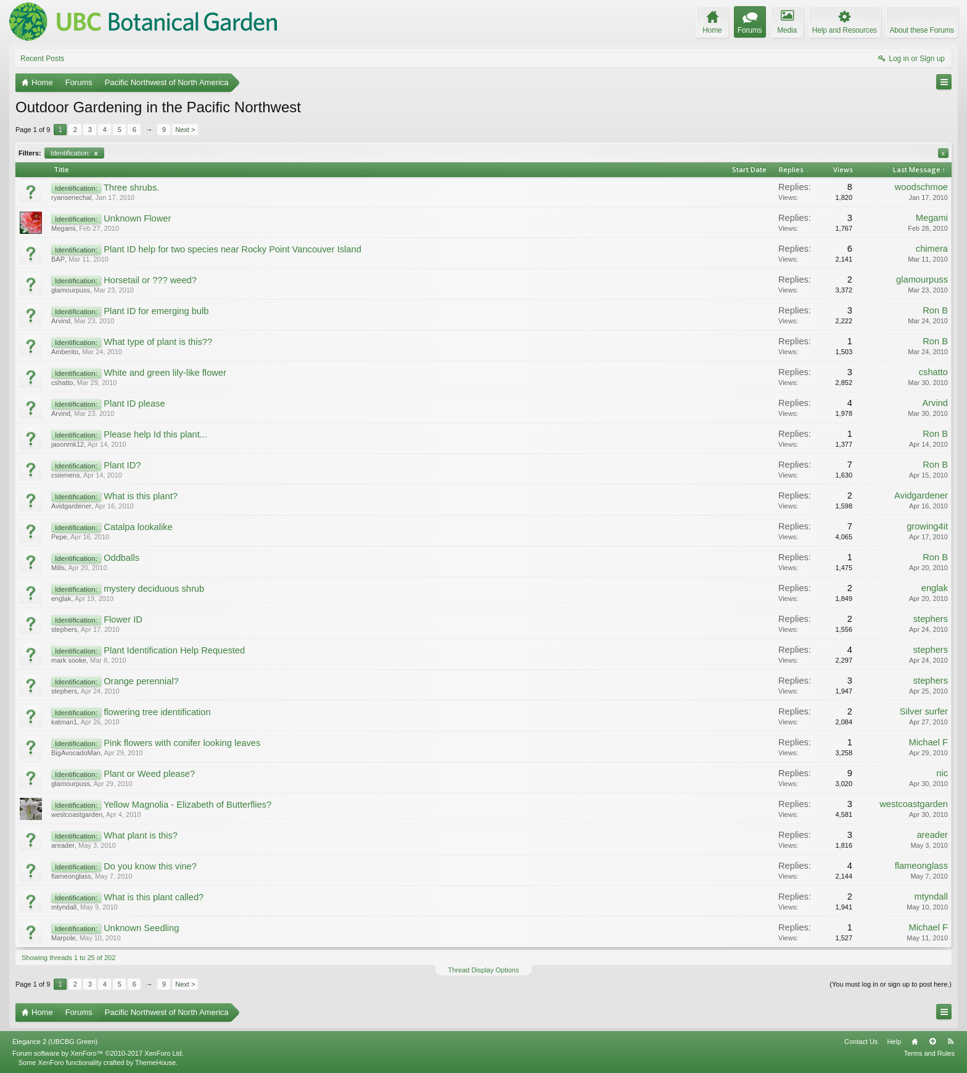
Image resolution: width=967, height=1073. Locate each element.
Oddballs (121, 558)
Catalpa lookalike (138, 527)
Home (914, 1041)
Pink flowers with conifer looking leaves (182, 743)
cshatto (62, 382)
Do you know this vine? (150, 866)
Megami (63, 228)
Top (932, 1041)
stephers (64, 629)
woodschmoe (921, 187)
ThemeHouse (155, 1062)
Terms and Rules (929, 1053)
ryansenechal (71, 197)
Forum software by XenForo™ (98, 1053)
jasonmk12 (67, 444)
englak (61, 598)
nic (942, 773)
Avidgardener (71, 506)
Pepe (59, 537)
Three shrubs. (131, 188)
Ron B (935, 310)
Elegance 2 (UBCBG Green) (54, 1041)
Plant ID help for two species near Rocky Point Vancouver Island (232, 249)
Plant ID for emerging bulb (156, 311)
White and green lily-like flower (165, 373)
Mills (58, 567)
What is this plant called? (154, 897)
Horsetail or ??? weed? (150, 280)
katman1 (64, 722)
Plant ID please (134, 403)
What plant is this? (141, 835)
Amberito (64, 351)
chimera (932, 249)
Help (894, 1041)
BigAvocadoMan (76, 752)
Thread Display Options (483, 970)
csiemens (65, 475)
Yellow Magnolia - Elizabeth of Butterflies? (187, 805)
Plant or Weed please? (149, 774)
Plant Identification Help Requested (174, 650)
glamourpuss (70, 290)
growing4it (927, 526)
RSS (950, 1041)
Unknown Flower (137, 218)
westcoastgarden (76, 814)
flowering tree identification (157, 712)
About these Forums (922, 30)
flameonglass (71, 876)
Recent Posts (42, 58)
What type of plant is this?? (158, 342)
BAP (58, 259)
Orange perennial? (141, 681)
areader (63, 845)
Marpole (63, 938)
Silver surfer (924, 711)
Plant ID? (122, 465)
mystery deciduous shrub (154, 589)
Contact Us (861, 1041)
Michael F (928, 742)
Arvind (60, 321)
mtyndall (63, 907)
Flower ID (123, 619)
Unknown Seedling (141, 928)
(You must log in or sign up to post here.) (890, 984)
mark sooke (68, 660)
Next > (185, 129)
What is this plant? (141, 496)
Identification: (74, 153)
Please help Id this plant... (155, 434)
